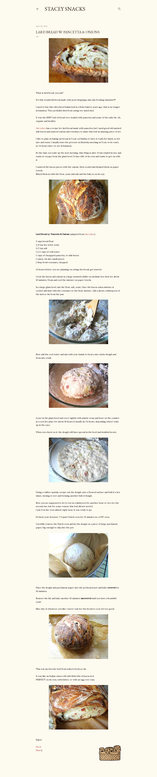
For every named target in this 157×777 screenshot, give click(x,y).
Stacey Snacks (65, 8)
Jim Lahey (41, 128)
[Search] (119, 8)
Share (39, 750)
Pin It (38, 747)
